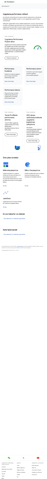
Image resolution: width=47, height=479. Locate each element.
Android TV (34, 474)
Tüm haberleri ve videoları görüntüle (14, 218)
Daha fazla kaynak (10, 230)
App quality (5, 6)
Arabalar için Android (37, 472)
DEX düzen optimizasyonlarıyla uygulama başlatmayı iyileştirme (34, 120)
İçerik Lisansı (20, 246)
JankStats (7, 198)
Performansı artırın (33, 69)
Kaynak (3, 473)
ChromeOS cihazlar (36, 470)
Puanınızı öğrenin (12, 58)
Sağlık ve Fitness (20, 470)
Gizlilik (18, 474)
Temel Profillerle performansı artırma (11, 117)
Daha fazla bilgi (9, 81)
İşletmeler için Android (7, 469)
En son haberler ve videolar (14, 214)
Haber (3, 476)
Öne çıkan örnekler (11, 158)
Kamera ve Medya (21, 472)
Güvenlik (4, 471)
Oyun (18, 465)
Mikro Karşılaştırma (32, 170)
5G (17, 477)
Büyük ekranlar (35, 465)
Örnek (5, 186)
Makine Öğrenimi (21, 467)
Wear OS (34, 467)
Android (3, 467)
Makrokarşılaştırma (10, 170)
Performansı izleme (12, 90)
